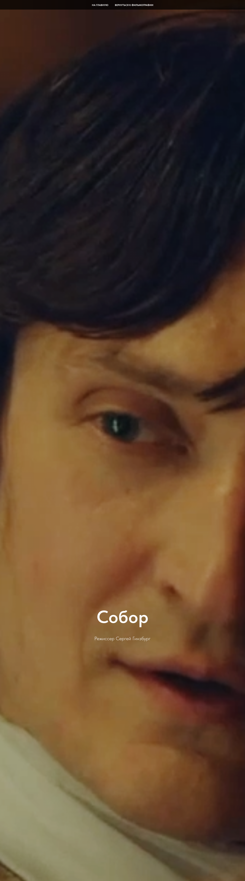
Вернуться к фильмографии (134, 5)
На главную (100, 5)
